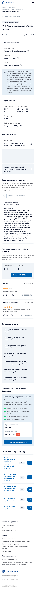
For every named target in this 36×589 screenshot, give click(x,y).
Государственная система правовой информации (17, 562)
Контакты (5, 528)
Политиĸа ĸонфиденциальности (11, 544)
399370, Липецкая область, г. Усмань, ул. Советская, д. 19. (14, 144)
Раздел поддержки (8, 525)
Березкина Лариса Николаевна (15, 51)
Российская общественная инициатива (14, 564)
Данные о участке (12, 35)
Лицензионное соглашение (10, 539)
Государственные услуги (9, 559)
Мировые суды (6, 551)
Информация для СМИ (9, 530)
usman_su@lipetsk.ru (11, 65)
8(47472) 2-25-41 (10, 58)
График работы (24, 35)
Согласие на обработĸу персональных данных (16, 541)
